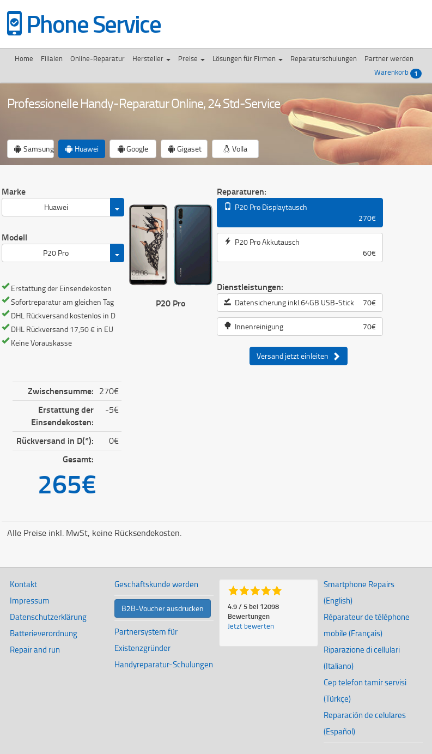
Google (132, 148)
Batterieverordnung (43, 633)
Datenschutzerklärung (48, 617)
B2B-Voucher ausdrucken (162, 608)
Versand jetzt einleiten (298, 356)
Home (24, 58)
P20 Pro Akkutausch (300, 247)
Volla (235, 148)
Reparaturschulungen (323, 58)
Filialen (52, 58)
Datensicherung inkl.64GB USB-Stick (300, 302)
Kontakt (23, 584)
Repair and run (35, 649)
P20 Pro (56, 253)
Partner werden (388, 58)
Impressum (30, 600)
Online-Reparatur (97, 58)
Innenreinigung (300, 326)
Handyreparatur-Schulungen (163, 664)
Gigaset (185, 148)
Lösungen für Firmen (247, 58)
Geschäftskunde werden (156, 584)
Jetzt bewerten (251, 626)
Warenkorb (398, 73)
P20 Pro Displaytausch (300, 213)
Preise (191, 58)
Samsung (34, 148)
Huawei (82, 148)
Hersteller (151, 58)
